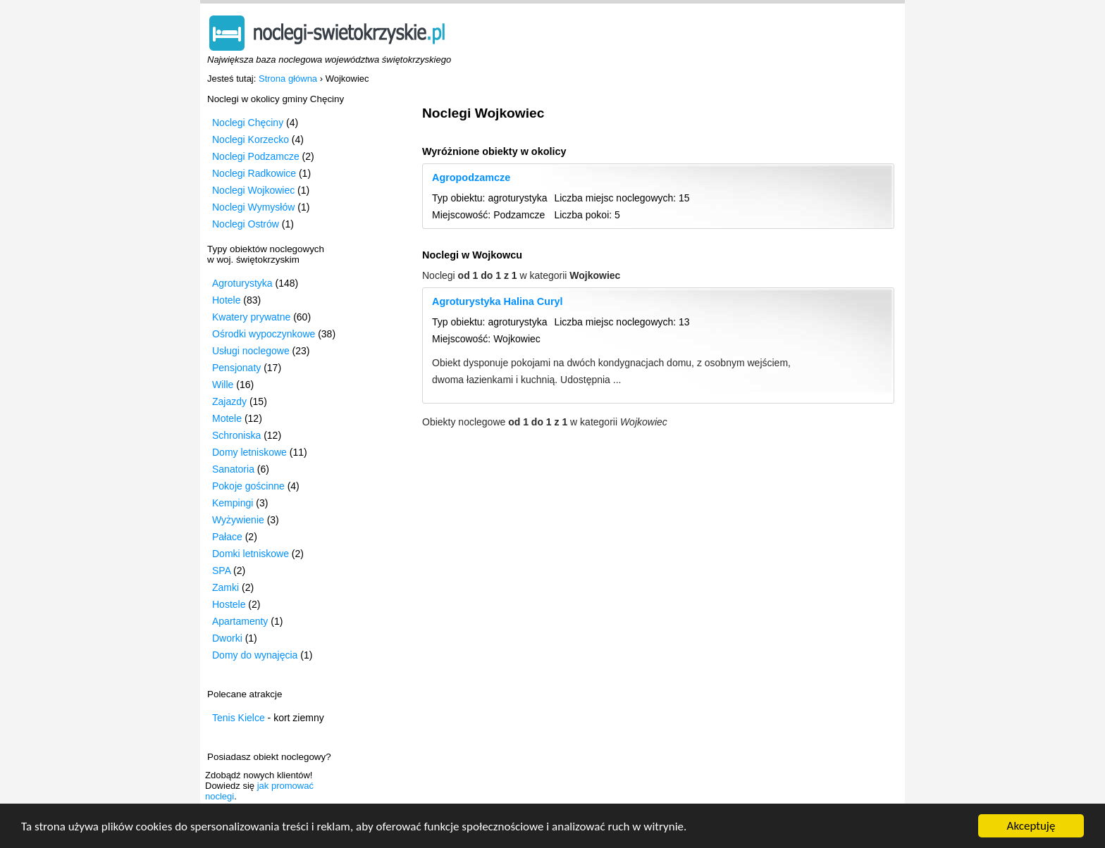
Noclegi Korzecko (250, 139)
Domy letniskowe (249, 452)
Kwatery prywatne (251, 317)
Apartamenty (240, 621)
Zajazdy (229, 401)
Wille (222, 384)
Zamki (225, 587)
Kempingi (232, 503)
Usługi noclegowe (251, 350)
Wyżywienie (238, 519)
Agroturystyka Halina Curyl (497, 301)
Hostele (228, 604)
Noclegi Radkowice (254, 173)
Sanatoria (233, 469)
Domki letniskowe (250, 553)
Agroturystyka (242, 283)
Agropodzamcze (471, 177)
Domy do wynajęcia (254, 655)
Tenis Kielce (238, 717)
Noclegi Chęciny (247, 122)
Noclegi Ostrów (245, 224)
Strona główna (288, 78)
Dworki (227, 638)
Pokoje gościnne (248, 486)
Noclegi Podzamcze (256, 156)
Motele (227, 418)
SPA (221, 570)
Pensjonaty (236, 367)
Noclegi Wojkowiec (253, 190)
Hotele (226, 300)
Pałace (227, 536)
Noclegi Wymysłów (253, 207)
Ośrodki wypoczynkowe (263, 333)
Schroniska (236, 435)
